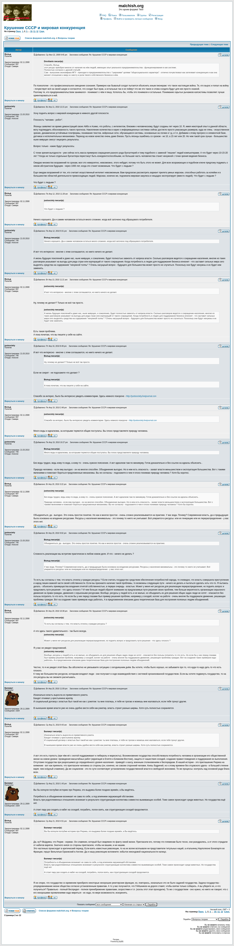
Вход (158, 19)
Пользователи (127, 15)
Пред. (18, 31)
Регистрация (156, 15)
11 (34, 31)
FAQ (102, 15)
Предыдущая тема (199, 44)
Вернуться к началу (14, 100)
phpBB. (121, 942)
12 (37, 31)
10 (31, 31)
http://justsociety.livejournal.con (141, 396)
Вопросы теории (66, 38)
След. (41, 31)
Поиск (112, 15)
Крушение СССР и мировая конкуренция (44, 27)
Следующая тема (219, 44)
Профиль (106, 19)
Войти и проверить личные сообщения (133, 19)
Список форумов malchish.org (40, 38)
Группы (142, 15)
